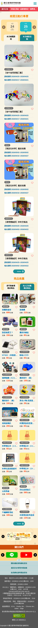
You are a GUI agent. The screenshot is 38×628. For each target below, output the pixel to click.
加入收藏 (32, 70)
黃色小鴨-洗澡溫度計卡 (27, 400)
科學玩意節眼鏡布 (9, 469)
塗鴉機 (22, 310)
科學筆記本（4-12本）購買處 (27, 446)
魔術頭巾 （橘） (8, 400)
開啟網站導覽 (19, 560)
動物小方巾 (24, 355)
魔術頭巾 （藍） (26, 378)
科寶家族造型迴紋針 (27, 423)
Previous (3, 27)
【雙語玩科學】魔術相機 (15, 149)
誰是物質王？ (7, 332)
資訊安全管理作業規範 (19, 568)
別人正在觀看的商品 (27, 287)
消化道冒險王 (25, 490)
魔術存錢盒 (24, 332)
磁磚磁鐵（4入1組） (8, 378)
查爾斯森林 (6, 310)
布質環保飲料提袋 (27, 515)
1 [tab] (19, 10)
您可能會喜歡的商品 (11, 287)
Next (34, 27)
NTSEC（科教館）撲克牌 (9, 355)
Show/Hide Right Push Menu (35, 3)
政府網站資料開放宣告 (19, 572)
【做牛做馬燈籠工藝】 (14, 73)
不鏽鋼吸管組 (7, 512)
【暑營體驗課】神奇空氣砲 (15, 222)
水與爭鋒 (5, 491)
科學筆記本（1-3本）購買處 (9, 446)
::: (0, 12)
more (19, 271)
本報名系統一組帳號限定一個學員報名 (24, 9)
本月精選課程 (11, 38)
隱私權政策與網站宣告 (19, 563)
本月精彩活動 (27, 38)
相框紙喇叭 (6, 423)
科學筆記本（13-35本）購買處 (27, 468)
